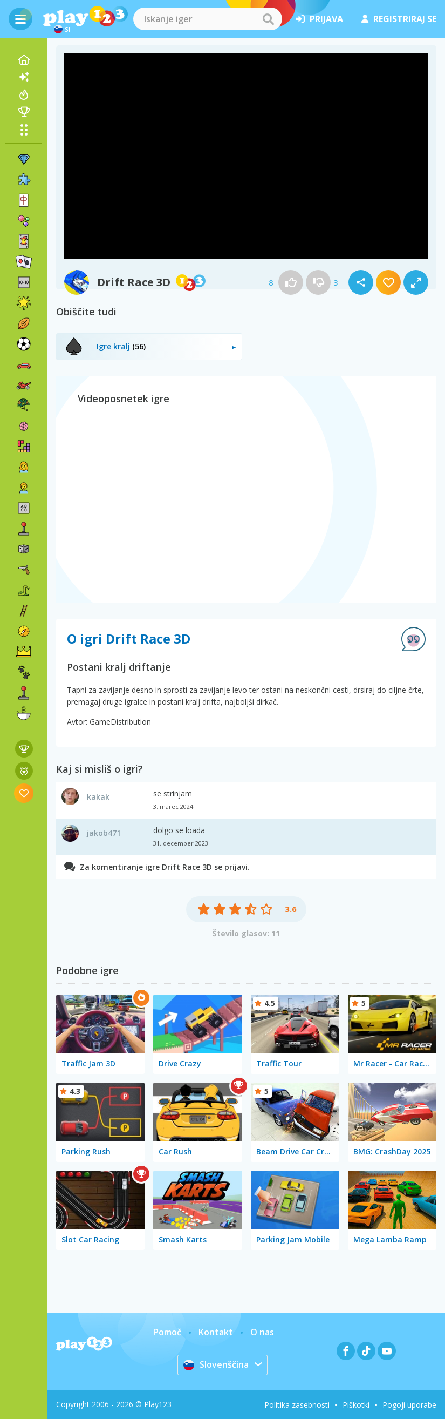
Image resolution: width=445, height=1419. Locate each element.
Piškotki (356, 1405)
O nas (262, 1332)
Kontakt (215, 1332)
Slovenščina (216, 1364)
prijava (319, 19)
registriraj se (398, 19)
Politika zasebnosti (297, 1405)
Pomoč (167, 1332)
